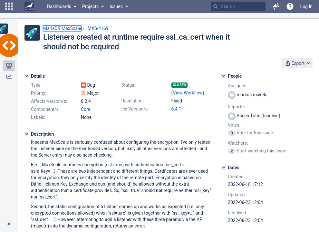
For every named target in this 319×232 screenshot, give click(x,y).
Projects (90, 6)
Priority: (38, 93)
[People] (223, 76)
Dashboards (59, 6)
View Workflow (188, 92)
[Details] (26, 76)
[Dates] (223, 167)
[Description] (26, 134)
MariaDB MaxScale (62, 28)
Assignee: (237, 85)
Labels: (38, 117)
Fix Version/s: (135, 108)
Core (85, 109)
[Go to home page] (29, 6)
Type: (36, 85)
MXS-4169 (98, 28)
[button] (9, 6)
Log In (306, 6)
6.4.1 (176, 108)
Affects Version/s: (49, 101)
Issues (116, 6)
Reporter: (237, 106)
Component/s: (45, 109)
